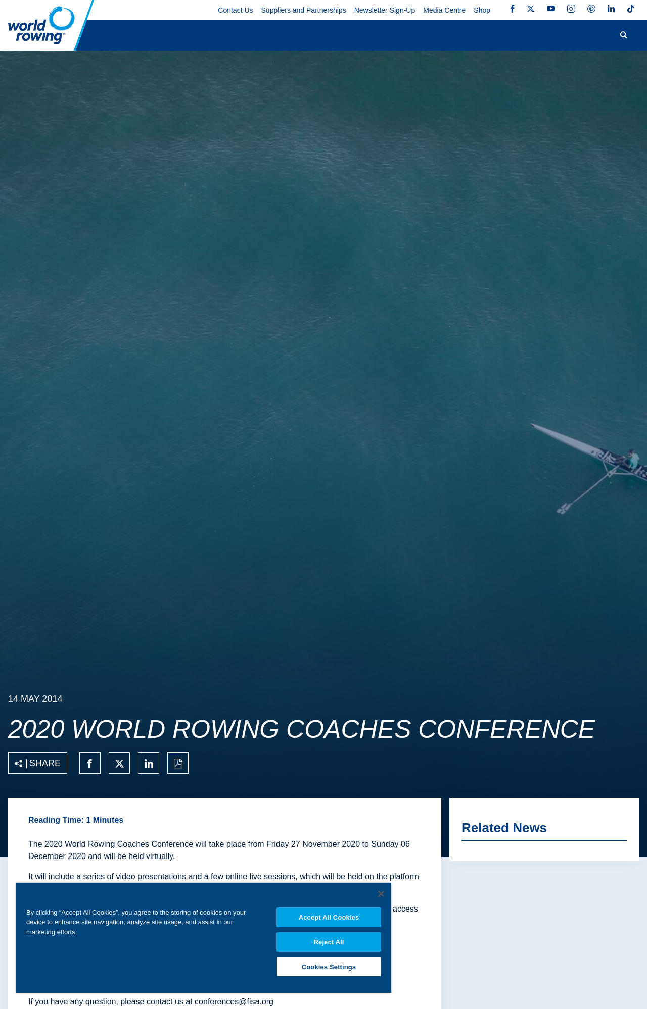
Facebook (513, 9)
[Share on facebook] (90, 763)
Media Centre (444, 10)
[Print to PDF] (178, 763)
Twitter (531, 9)
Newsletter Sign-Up (384, 10)
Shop (482, 10)
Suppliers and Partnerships (303, 10)
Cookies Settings (329, 967)
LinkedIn (611, 9)
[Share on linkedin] (148, 763)
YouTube (551, 9)
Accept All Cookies (329, 917)
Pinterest (591, 9)
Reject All (329, 942)
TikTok (631, 9)
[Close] (381, 894)
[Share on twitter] (119, 763)
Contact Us (235, 10)
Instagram (571, 9)
